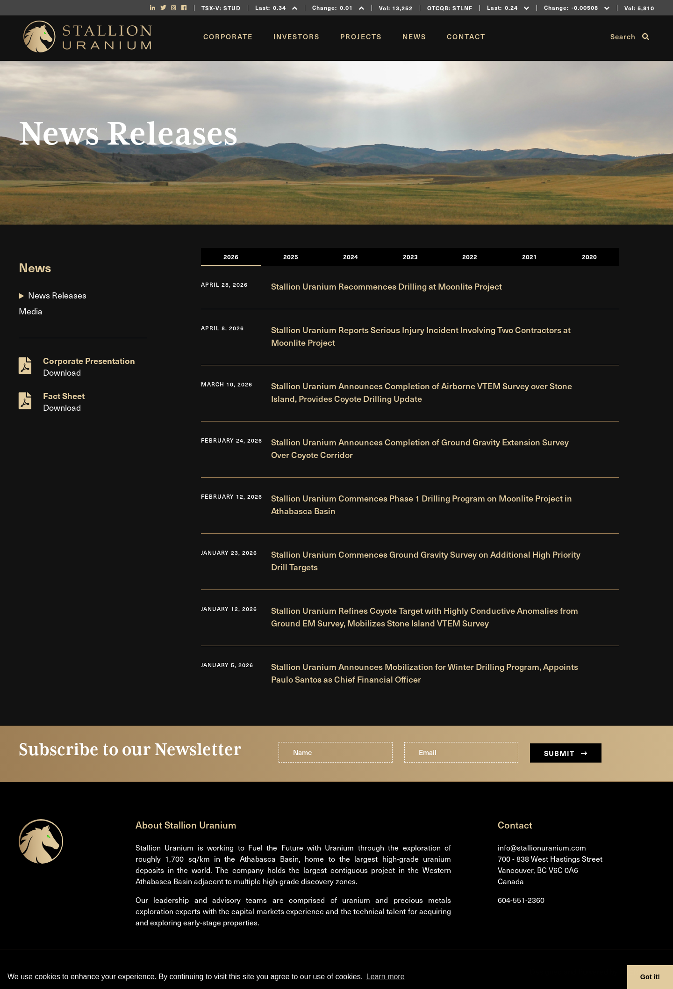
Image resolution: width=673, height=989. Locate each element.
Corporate (228, 36)
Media (31, 311)
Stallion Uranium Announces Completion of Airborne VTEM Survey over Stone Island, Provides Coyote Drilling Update (421, 392)
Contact (466, 36)
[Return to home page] (87, 49)
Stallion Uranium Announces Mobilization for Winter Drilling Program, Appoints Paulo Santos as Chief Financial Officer (424, 672)
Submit (565, 753)
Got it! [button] (650, 977)
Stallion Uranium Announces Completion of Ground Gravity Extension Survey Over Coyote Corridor (420, 448)
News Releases (57, 295)
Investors (296, 36)
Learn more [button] (385, 977)
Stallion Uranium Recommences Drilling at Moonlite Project (386, 286)
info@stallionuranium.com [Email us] (542, 847)
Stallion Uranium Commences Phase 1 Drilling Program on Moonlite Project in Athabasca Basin (421, 504)
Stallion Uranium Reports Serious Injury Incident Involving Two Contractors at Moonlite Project (421, 336)
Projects (361, 36)
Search (630, 36)
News (414, 36)
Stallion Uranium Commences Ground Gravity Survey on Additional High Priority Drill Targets (425, 560)
